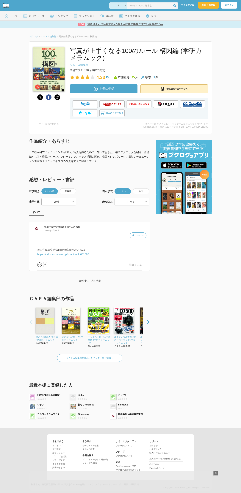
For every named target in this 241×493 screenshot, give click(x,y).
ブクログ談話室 (59, 456)
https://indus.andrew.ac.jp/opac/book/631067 (63, 254)
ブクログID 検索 (89, 463)
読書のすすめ (58, 467)
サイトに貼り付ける (49, 124)
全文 (141, 191)
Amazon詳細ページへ (174, 88)
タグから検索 (88, 449)
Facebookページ (157, 468)
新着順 (68, 191)
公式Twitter (154, 464)
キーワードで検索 (90, 445)
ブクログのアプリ (124, 456)
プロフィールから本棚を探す (95, 459)
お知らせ (153, 445)
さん (58, 227)
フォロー (138, 235)
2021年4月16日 (52, 230)
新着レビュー (58, 453)
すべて (36, 212)
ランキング (57, 445)
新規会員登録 (208, 5)
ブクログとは (187, 5)
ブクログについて (124, 445)
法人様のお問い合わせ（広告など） (165, 458)
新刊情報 (56, 449)
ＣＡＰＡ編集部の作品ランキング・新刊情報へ (89, 358)
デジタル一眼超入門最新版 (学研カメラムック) (99, 340)
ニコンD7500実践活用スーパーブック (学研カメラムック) (125, 340)
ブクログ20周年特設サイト (128, 470)
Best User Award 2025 (126, 466)
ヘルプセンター (156, 449)
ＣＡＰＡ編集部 (79, 64)
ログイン (229, 5)
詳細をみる (135, 264)
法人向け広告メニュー (159, 453)
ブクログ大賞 (58, 460)
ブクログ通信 (58, 464)
